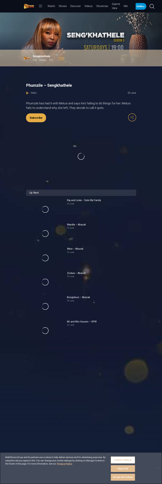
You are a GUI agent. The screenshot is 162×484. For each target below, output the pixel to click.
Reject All (123, 468)
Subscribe (36, 117)
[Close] (158, 468)
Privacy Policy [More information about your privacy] (64, 463)
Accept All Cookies (123, 477)
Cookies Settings (123, 460)
